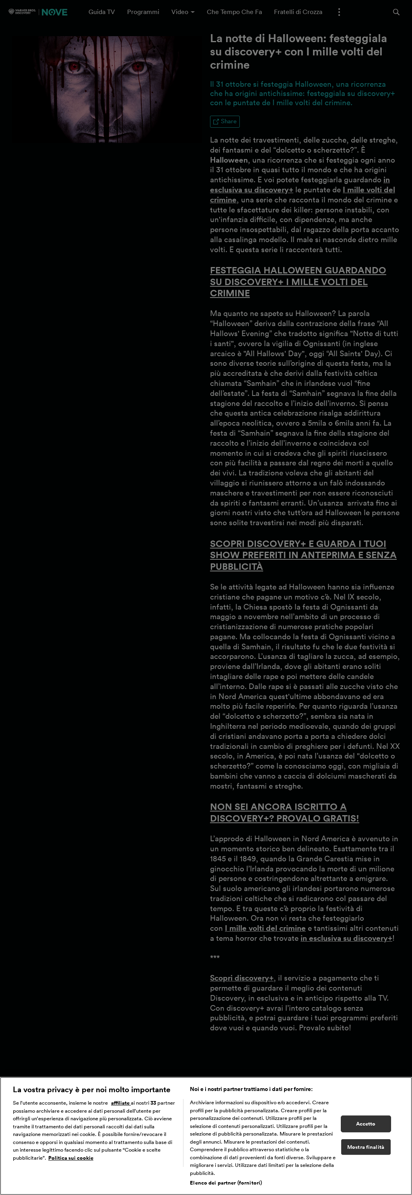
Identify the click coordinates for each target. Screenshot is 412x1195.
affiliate (121, 1106)
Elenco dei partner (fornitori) (226, 1186)
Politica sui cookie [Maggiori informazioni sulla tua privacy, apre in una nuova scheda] (70, 1161)
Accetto (366, 1127)
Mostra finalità (365, 1150)
